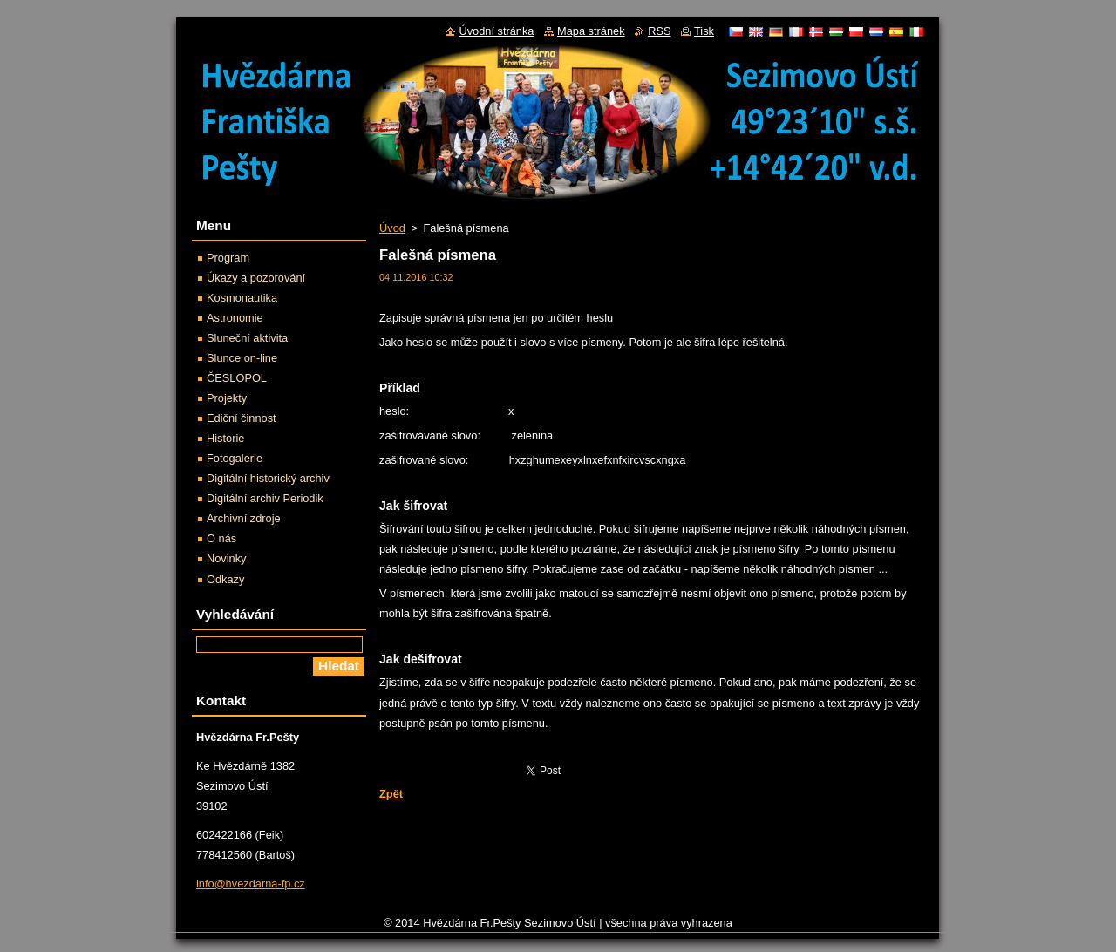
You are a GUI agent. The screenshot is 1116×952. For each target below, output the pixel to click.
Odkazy (225, 579)
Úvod (392, 228)
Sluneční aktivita (247, 337)
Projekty (227, 398)
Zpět (391, 793)
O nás (221, 538)
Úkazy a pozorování (256, 277)
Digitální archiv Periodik (265, 498)
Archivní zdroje (244, 518)
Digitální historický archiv (268, 478)
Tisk (704, 30)
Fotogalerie (234, 458)
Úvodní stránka (496, 30)
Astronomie (235, 317)
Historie (225, 438)
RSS (659, 30)
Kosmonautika (242, 297)
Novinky (227, 558)
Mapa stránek (591, 30)
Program (228, 257)
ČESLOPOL (237, 377)
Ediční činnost (241, 418)
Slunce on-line (242, 357)
